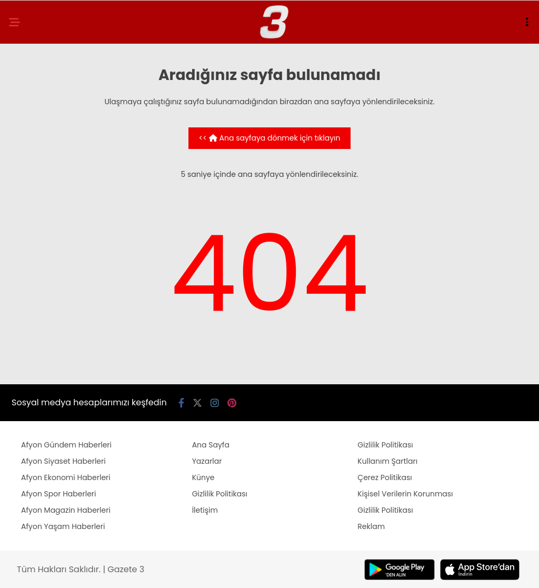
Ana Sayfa (210, 445)
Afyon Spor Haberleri (58, 494)
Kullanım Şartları (387, 461)
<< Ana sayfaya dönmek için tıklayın (270, 138)
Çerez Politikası (384, 477)
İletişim (205, 510)
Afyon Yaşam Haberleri (63, 526)
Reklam (371, 526)
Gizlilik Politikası (219, 494)
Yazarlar (207, 461)
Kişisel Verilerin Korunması (405, 494)
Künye (203, 477)
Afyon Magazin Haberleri (66, 510)
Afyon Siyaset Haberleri (63, 461)
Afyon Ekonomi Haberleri (66, 477)
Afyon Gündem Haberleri (66, 445)
